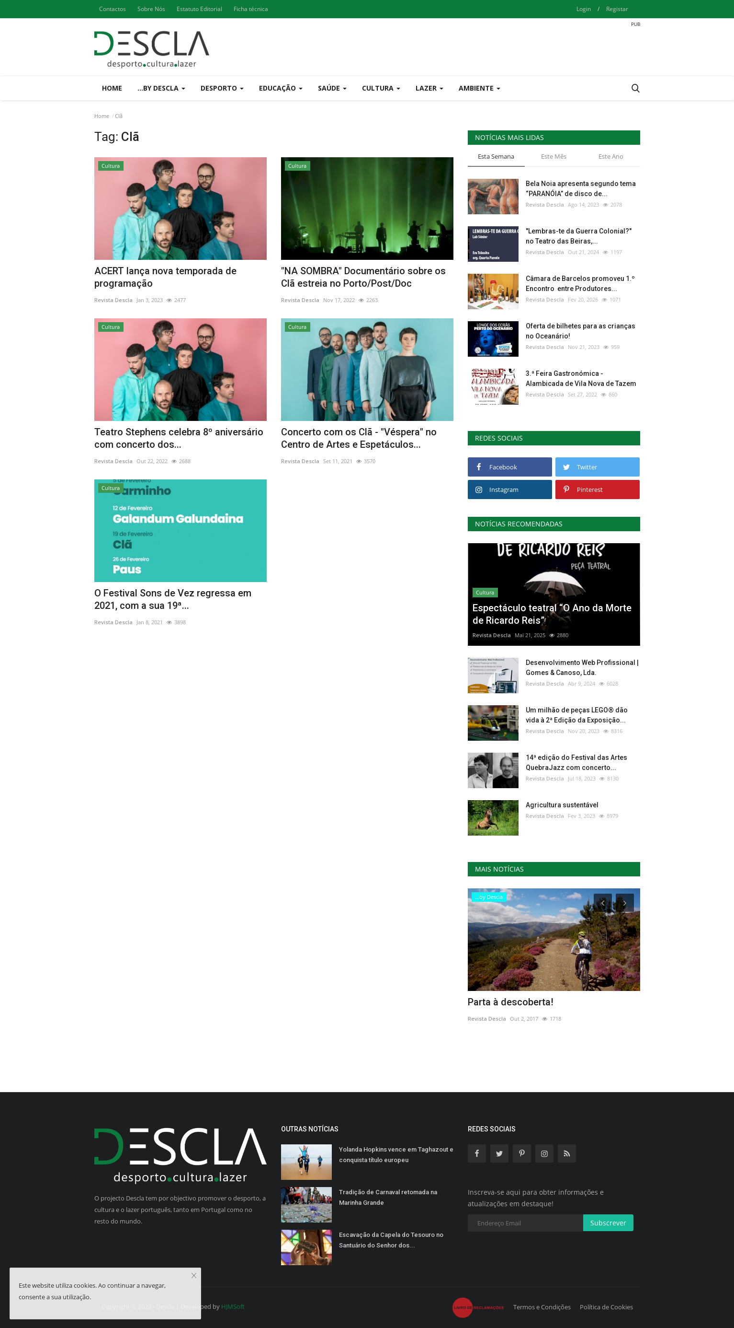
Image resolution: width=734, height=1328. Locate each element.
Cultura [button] (381, 88)
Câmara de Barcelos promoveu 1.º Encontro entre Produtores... (580, 283)
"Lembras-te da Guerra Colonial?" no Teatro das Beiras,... (579, 236)
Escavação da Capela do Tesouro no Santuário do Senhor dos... (391, 1240)
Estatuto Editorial (199, 9)
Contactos (112, 9)
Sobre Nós (151, 9)
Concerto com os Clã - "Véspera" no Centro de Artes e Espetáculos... (359, 438)
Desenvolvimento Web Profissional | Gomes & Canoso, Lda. (582, 667)
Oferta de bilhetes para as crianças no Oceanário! (580, 331)
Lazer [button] (429, 88)
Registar (617, 9)
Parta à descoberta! (510, 1002)
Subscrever (608, 1222)
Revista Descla (113, 299)
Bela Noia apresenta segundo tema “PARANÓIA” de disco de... (581, 189)
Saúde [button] (332, 88)
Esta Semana (496, 156)
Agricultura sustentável (562, 805)
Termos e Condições (542, 1307)
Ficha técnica (251, 9)
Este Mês (553, 156)
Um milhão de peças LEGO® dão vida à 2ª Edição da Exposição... (577, 715)
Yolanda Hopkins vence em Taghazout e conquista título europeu (396, 1155)
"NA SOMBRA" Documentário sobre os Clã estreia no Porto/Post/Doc (363, 277)
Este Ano (610, 156)
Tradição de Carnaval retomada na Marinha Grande (388, 1197)
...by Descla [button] (161, 88)
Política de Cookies (606, 1307)
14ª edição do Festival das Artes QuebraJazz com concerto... (576, 762)
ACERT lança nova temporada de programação (165, 277)
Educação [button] (281, 88)
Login (583, 9)
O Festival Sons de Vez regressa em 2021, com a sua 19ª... (172, 599)
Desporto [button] (222, 88)
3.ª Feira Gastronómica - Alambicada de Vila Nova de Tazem (581, 378)
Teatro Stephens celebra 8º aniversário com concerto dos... (178, 438)
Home (112, 88)
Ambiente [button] (479, 88)
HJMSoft (233, 1306)
